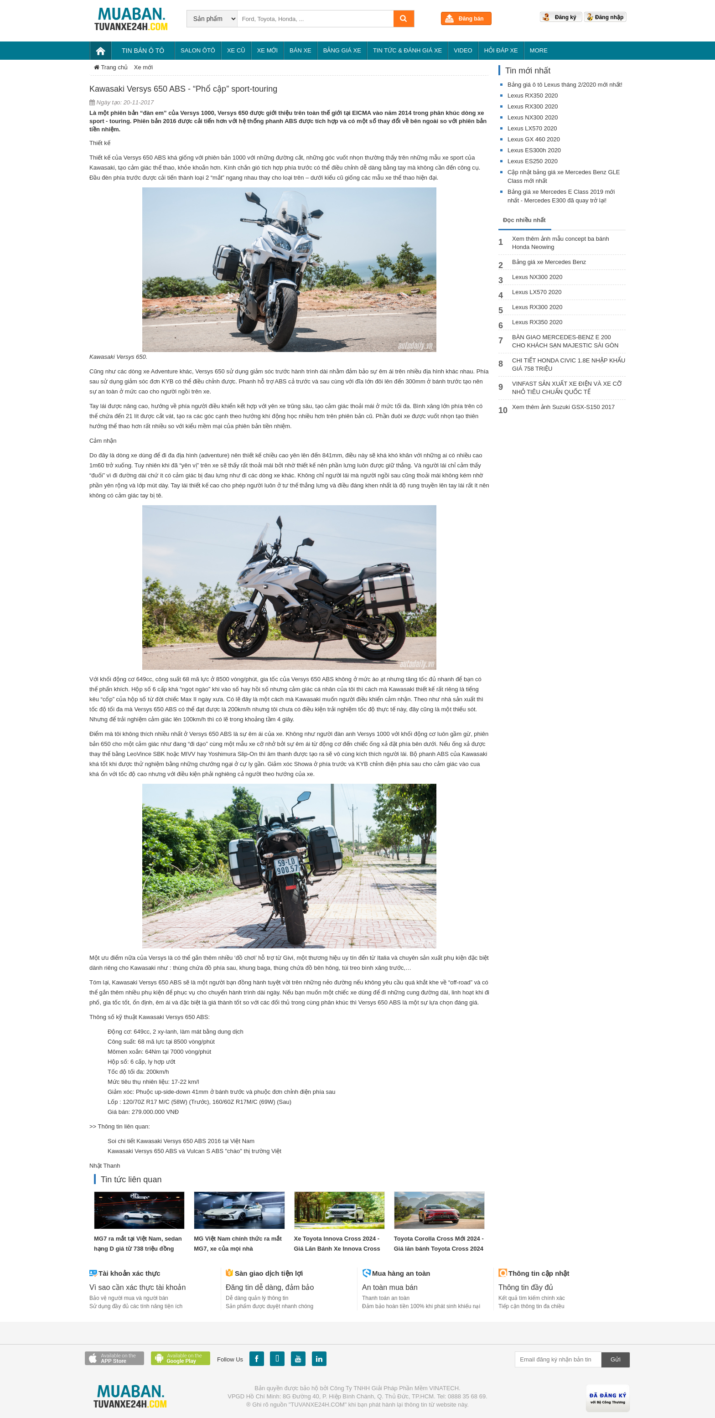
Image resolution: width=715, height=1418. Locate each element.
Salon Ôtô (198, 50)
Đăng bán (471, 19)
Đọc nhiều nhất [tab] (524, 220)
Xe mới (267, 50)
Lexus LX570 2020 (532, 128)
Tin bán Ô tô (143, 50)
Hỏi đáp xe (501, 50)
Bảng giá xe (342, 50)
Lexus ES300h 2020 (534, 150)
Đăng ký (565, 17)
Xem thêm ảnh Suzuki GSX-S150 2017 (563, 407)
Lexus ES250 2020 (533, 161)
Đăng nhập (609, 17)
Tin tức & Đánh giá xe (407, 50)
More (539, 50)
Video (463, 50)
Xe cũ (236, 50)
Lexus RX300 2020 (533, 106)
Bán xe (300, 50)
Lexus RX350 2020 (533, 95)
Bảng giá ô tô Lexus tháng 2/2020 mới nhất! (565, 84)
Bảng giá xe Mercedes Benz (549, 262)
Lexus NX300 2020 (533, 117)
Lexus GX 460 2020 (534, 139)
